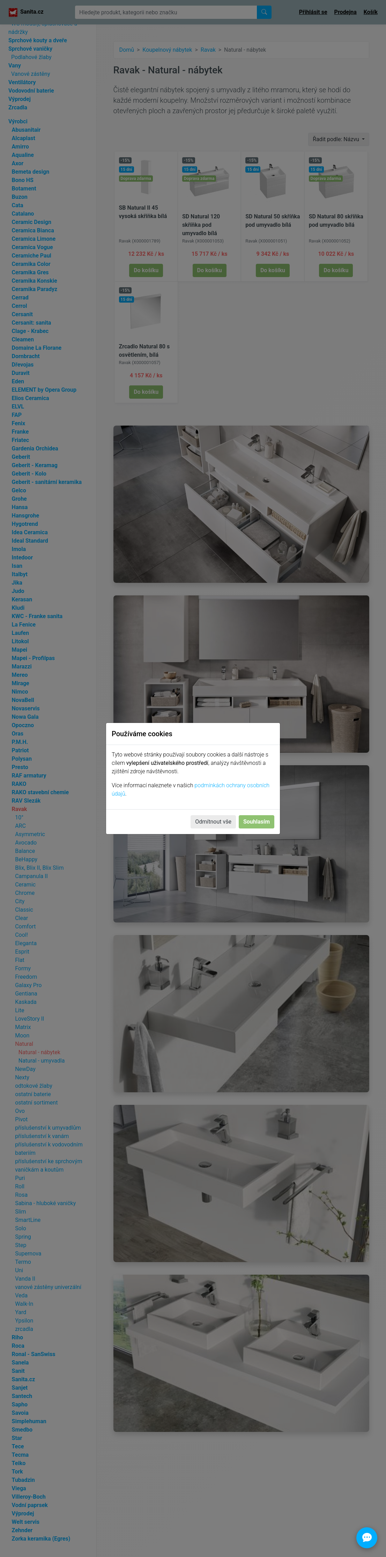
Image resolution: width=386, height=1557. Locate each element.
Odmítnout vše (213, 821)
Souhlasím (256, 821)
